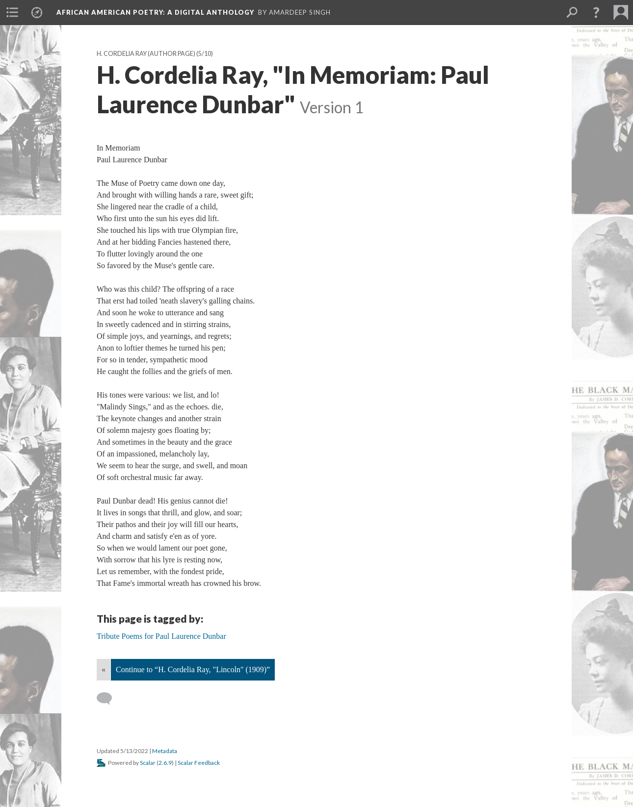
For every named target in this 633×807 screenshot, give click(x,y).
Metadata (164, 751)
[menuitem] (12, 12)
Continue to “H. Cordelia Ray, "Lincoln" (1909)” (193, 669)
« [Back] (104, 669)
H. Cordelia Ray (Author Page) (146, 53)
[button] (596, 12)
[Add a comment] (109, 698)
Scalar (148, 762)
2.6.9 (165, 762)
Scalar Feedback (199, 762)
